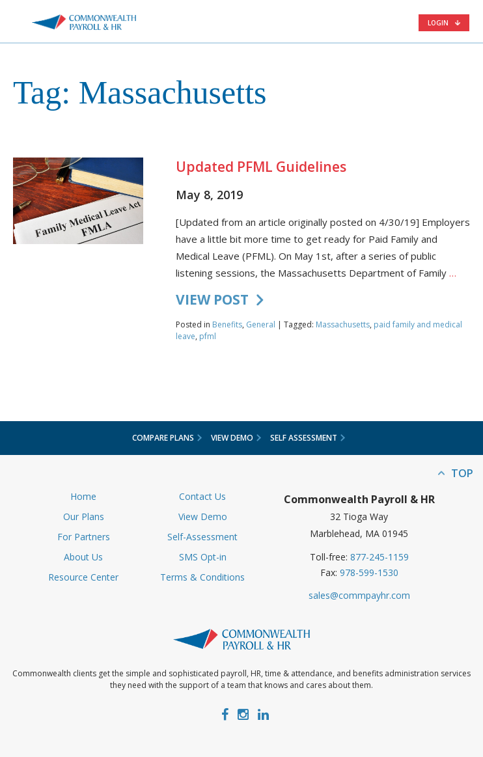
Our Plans (83, 516)
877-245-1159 (379, 557)
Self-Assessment (202, 536)
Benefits (227, 324)
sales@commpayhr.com (359, 595)
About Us (83, 557)
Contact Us (202, 496)
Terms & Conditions (202, 577)
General (260, 324)
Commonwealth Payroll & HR (84, 22)
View (236, 438)
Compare (167, 438)
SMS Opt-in (203, 557)
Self (307, 438)
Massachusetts (343, 324)
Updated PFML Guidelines (261, 167)
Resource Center (83, 577)
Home (83, 496)
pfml (207, 336)
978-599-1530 (369, 572)
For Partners (83, 536)
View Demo (202, 516)
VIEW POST (212, 300)
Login (438, 22)
